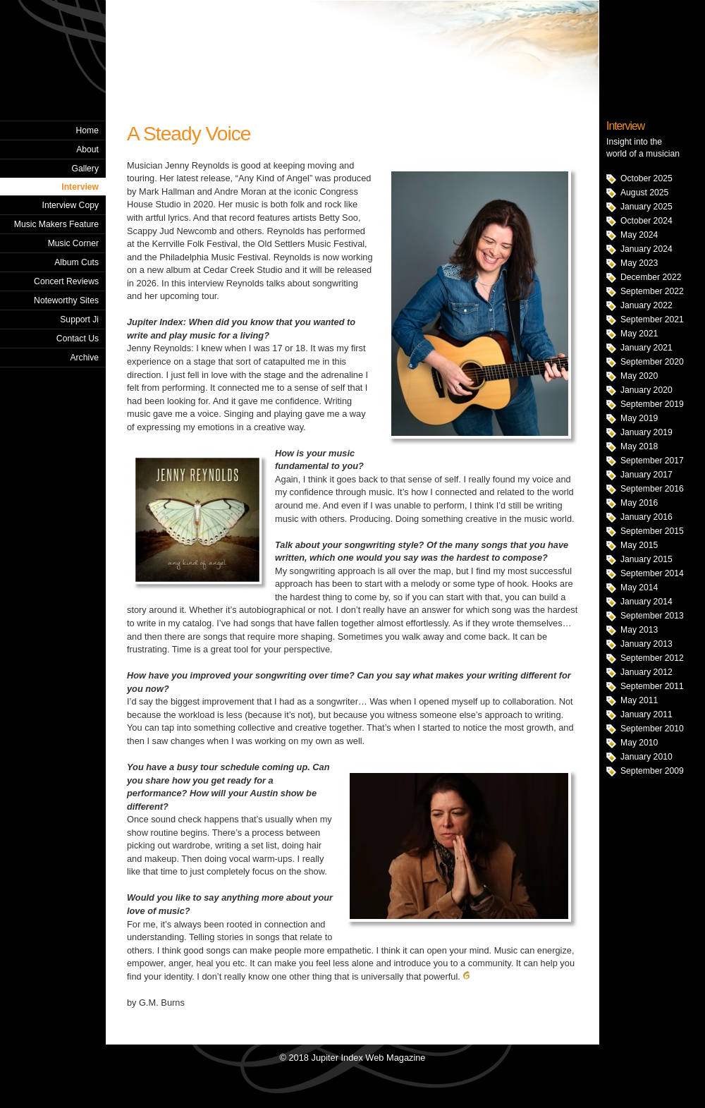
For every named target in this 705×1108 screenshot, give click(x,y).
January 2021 (646, 348)
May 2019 (639, 418)
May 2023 (639, 263)
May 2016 (639, 503)
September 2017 (652, 460)
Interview (80, 187)
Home (87, 130)
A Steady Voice (188, 134)
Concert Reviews (66, 281)
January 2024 (646, 249)
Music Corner (73, 243)
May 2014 (639, 587)
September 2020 (652, 362)
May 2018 (639, 446)
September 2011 (652, 686)
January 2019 (646, 432)
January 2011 (646, 714)
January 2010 (646, 757)
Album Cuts (76, 262)
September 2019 (652, 404)
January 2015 (646, 559)
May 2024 (639, 235)
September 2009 (652, 771)
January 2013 (646, 644)
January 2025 (646, 207)
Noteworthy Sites (66, 300)
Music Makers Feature (56, 224)
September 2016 (652, 489)
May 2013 (639, 630)
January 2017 (646, 475)
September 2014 (652, 573)
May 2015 (639, 545)
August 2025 (644, 192)
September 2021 (652, 319)
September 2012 (652, 658)
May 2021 (639, 334)
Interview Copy (70, 205)
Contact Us (77, 338)
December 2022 (651, 277)
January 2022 (646, 305)
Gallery (85, 168)
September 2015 (652, 531)
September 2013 (652, 616)
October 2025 (646, 178)
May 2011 (639, 700)
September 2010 (652, 728)
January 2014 (646, 602)
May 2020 (639, 376)
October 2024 (646, 221)
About (87, 149)
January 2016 (646, 517)
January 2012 (646, 672)
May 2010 (639, 743)
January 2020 (646, 390)
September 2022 (652, 291)
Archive (84, 358)
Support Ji (79, 319)
